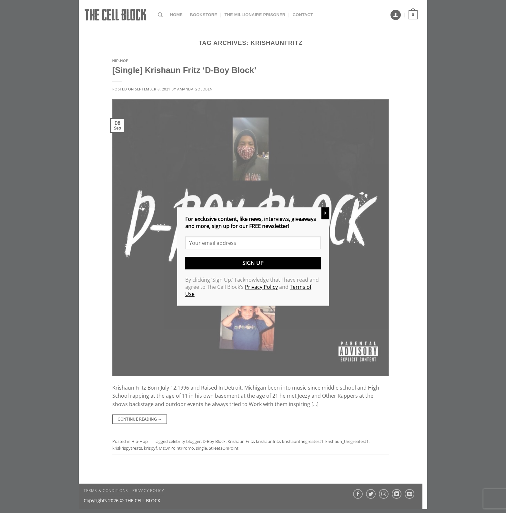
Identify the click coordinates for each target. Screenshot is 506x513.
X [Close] (325, 213)
